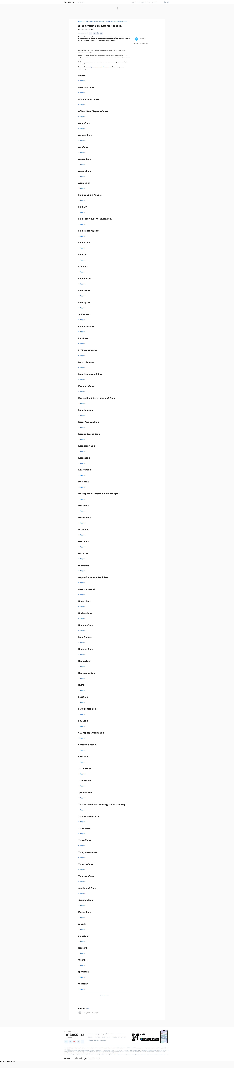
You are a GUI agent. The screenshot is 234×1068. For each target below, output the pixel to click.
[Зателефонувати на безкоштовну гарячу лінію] (74, 1037)
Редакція (97, 1034)
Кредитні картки (146, 2)
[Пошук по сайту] (168, 2)
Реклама (97, 1037)
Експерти (90, 1037)
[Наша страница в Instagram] (82, 1041)
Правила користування (119, 1037)
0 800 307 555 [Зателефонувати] (80, 2)
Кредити (133, 2)
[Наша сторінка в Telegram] (94, 33)
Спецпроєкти (106, 1037)
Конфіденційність (93, 1040)
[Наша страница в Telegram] (66, 1041)
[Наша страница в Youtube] (74, 1041)
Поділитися (106, 995)
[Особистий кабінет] (164, 2)
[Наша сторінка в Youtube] (101, 33)
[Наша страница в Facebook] (70, 1041)
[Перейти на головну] (69, 2)
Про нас (90, 1034)
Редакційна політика (108, 1034)
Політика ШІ (120, 1034)
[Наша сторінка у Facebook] (90, 33)
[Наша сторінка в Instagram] (97, 33)
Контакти (103, 1040)
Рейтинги (154, 2)
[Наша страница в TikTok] (78, 1041)
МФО (138, 2)
